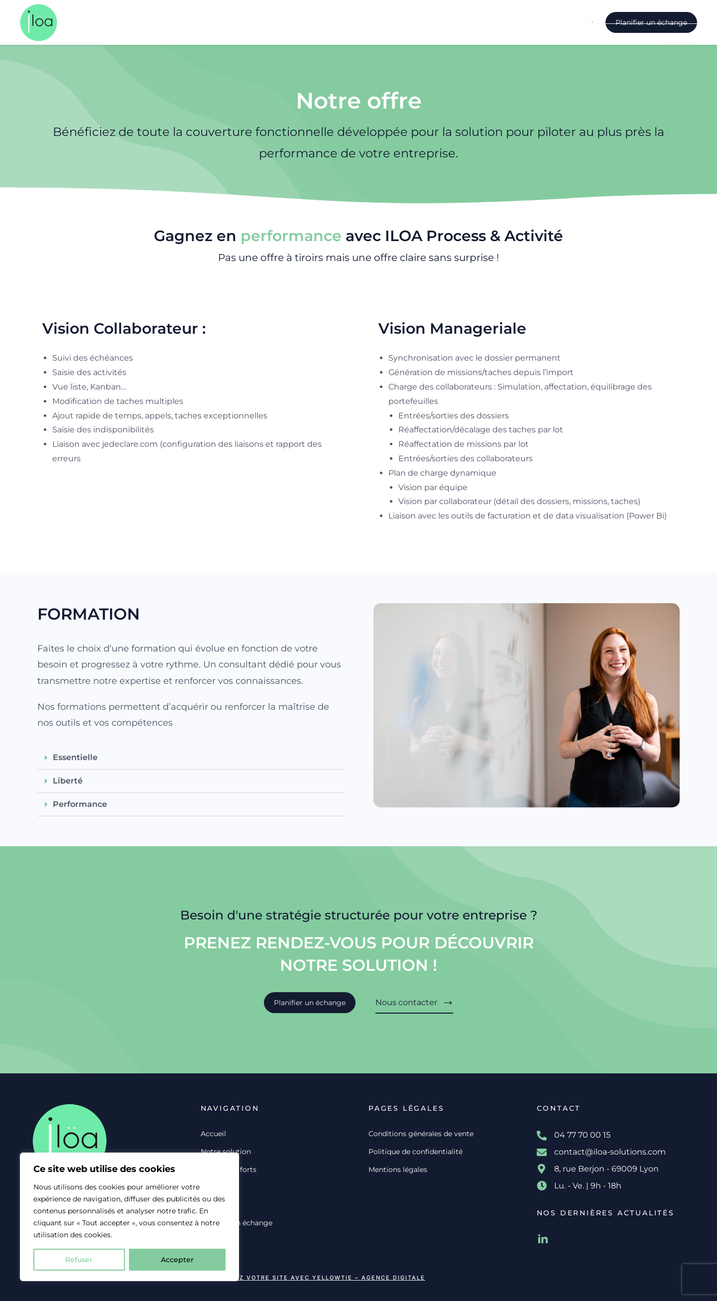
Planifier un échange (651, 22)
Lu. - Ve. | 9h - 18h (587, 1185)
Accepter (177, 1259)
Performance (80, 804)
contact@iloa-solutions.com (610, 1152)
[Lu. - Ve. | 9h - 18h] (542, 1186)
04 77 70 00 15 (582, 1135)
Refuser (79, 1259)
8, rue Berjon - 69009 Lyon (606, 1168)
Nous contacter (414, 1003)
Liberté (68, 780)
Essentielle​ (75, 757)
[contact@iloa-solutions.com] (542, 1153)
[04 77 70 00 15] (542, 1136)
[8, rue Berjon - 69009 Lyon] (542, 1169)
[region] (129, 1217)
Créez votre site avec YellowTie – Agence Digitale (323, 1277)
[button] (190, 758)
